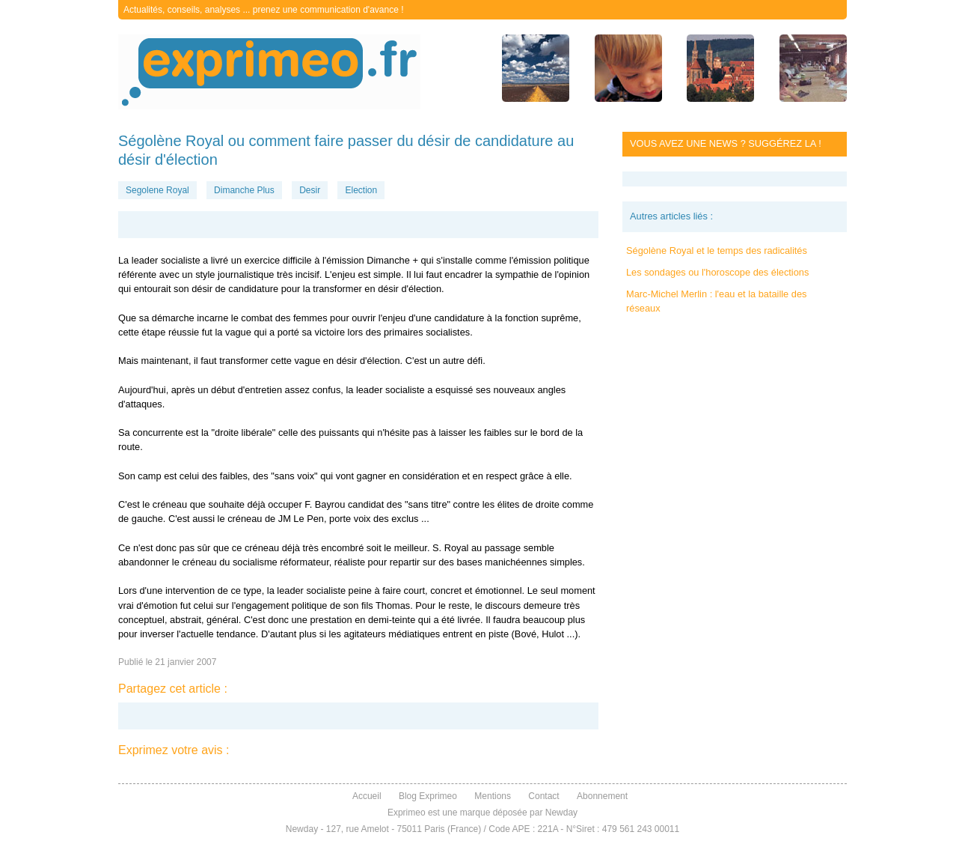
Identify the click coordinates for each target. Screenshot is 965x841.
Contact (543, 796)
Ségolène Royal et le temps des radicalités (716, 250)
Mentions (492, 796)
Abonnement (602, 796)
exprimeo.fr (269, 71)
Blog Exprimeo (428, 796)
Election (361, 190)
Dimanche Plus (244, 190)
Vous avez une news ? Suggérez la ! (725, 143)
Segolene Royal (157, 190)
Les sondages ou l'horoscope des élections (717, 272)
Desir (309, 190)
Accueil (367, 796)
